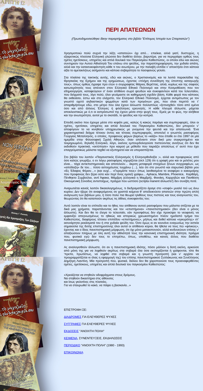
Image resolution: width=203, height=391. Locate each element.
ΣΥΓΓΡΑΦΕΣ (72, 324)
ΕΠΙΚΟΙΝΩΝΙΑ (73, 352)
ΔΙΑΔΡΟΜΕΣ (72, 317)
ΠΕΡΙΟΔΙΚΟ (72, 345)
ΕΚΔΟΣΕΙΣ (71, 331)
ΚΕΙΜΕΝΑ (71, 338)
